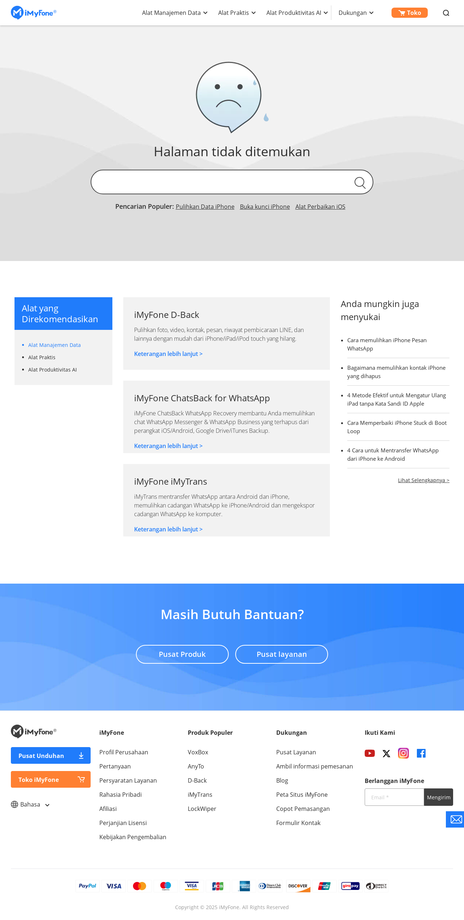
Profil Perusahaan (123, 752)
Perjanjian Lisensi (123, 823)
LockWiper (202, 809)
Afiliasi (108, 809)
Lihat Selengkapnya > (424, 480)
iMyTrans (200, 795)
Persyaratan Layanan (128, 780)
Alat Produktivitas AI (293, 13)
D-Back (197, 780)
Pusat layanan (282, 654)
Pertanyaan (115, 766)
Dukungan (353, 13)
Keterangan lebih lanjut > (168, 354)
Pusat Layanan (296, 752)
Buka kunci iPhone (265, 207)
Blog (282, 780)
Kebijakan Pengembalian (132, 837)
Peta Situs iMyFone (302, 795)
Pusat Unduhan (41, 756)
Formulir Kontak (298, 823)
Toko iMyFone (38, 780)
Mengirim (439, 797)
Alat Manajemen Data (171, 13)
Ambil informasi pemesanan (314, 766)
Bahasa (30, 804)
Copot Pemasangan (303, 809)
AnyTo (196, 766)
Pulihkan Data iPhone (205, 207)
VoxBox (198, 752)
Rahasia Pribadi (120, 795)
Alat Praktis (233, 13)
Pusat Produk (182, 654)
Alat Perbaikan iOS (320, 207)
